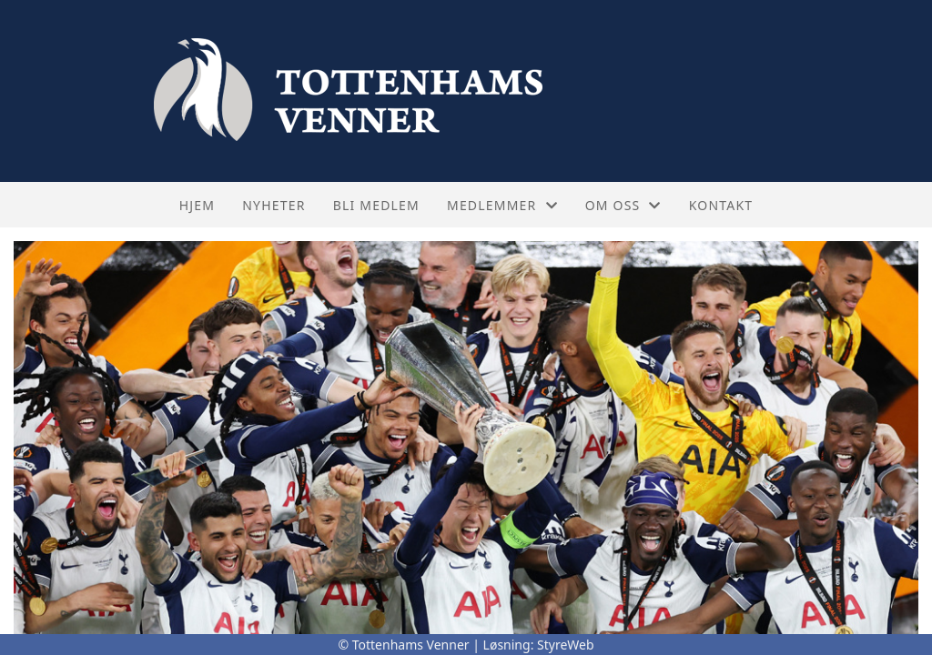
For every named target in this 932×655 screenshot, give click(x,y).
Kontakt (721, 205)
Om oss (623, 205)
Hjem (197, 205)
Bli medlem (376, 205)
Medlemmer (502, 205)
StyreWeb (565, 644)
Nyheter (273, 205)
